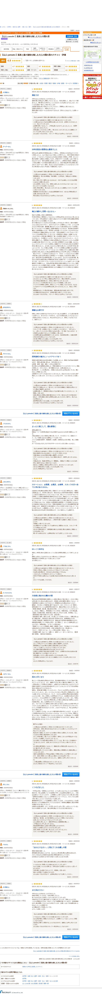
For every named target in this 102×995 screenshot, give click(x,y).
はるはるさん (7, 307)
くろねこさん (7, 546)
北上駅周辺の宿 (88, 68)
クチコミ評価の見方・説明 (73, 60)
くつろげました (38, 787)
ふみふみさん (7, 481)
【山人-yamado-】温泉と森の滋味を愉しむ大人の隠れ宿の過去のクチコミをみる (56, 951)
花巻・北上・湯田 (26, 26)
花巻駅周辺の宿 (88, 65)
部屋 (45, 83)
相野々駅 (46, 983)
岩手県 (9, 26)
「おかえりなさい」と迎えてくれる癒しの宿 (49, 847)
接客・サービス (66, 83)
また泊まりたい (38, 890)
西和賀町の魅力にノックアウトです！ (46, 357)
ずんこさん (6, 784)
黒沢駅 (41, 983)
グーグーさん (7, 146)
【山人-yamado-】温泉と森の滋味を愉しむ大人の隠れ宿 (46, 26)
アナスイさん (7, 354)
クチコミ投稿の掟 (44, 78)
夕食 (58, 83)
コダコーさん (7, 674)
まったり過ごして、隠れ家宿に (44, 426)
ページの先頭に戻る (74, 956)
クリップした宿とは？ (95, 37)
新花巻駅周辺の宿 (89, 70)
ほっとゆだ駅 (54, 981)
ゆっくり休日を (38, 549)
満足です (35, 95)
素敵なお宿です (38, 310)
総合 (41, 83)
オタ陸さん (6, 92)
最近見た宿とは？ (96, 42)
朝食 (54, 83)
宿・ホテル (2, 26)
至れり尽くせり (38, 677)
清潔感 (75, 83)
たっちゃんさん (7, 593)
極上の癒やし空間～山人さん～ (44, 211)
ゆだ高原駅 (34, 983)
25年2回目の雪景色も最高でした (44, 149)
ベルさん (5, 844)
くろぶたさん (7, 423)
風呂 (50, 83)
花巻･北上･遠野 (16, 26)
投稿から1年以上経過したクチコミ (32, 966)
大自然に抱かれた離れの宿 (42, 596)
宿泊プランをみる (71, 413)
